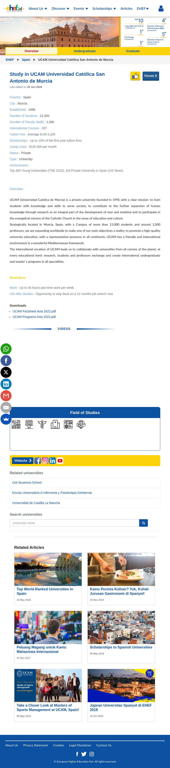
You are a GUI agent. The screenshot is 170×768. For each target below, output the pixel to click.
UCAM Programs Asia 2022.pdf (34, 317)
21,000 (44, 115)
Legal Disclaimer (80, 745)
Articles (126, 8)
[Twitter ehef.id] (84, 754)
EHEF (143, 8)
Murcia (22, 103)
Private (26, 153)
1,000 (50, 121)
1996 (31, 109)
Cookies (58, 745)
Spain (26, 59)
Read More (18, 278)
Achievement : (19, 165)
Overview (31, 51)
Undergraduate (85, 51)
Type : (14, 159)
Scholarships (104, 8)
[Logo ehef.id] (14, 5)
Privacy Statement (35, 745)
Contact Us (104, 745)
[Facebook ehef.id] (77, 754)
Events (81, 8)
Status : (15, 153)
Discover (60, 8)
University (26, 159)
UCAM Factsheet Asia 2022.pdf (34, 311)
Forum (151, 76)
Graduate (133, 51)
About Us (38, 8)
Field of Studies (85, 413)
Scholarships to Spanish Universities (121, 647)
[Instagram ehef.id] (91, 754)
